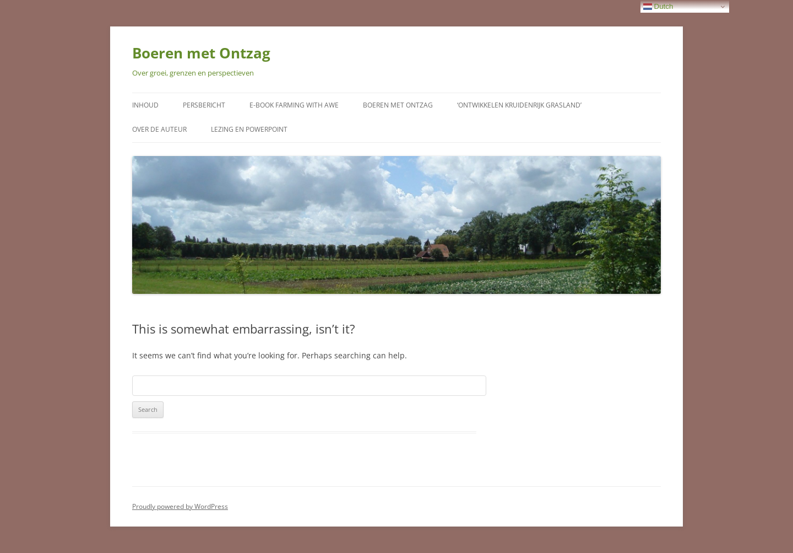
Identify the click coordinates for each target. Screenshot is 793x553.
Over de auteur (159, 129)
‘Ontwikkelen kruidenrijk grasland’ (519, 105)
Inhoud (145, 105)
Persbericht (204, 105)
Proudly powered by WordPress (180, 506)
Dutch (658, 6)
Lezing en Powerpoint (249, 129)
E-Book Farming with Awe (294, 105)
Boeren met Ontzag (201, 53)
